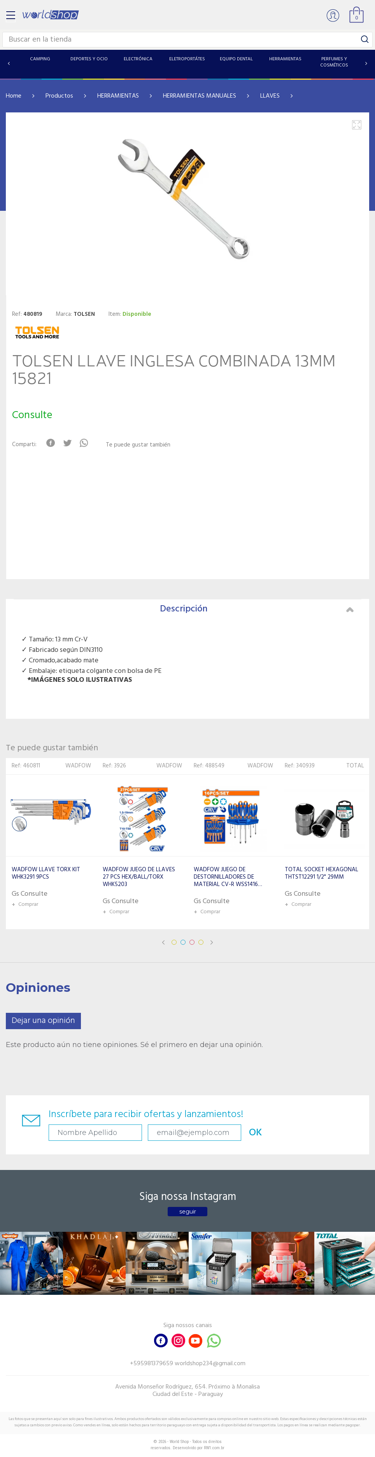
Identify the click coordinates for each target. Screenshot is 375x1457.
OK (255, 1133)
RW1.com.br (214, 1447)
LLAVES (270, 96)
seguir (187, 1211)
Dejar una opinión (43, 1021)
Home (13, 96)
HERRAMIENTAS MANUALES (199, 96)
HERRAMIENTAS (118, 96)
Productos (59, 96)
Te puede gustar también (138, 445)
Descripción (257, 609)
